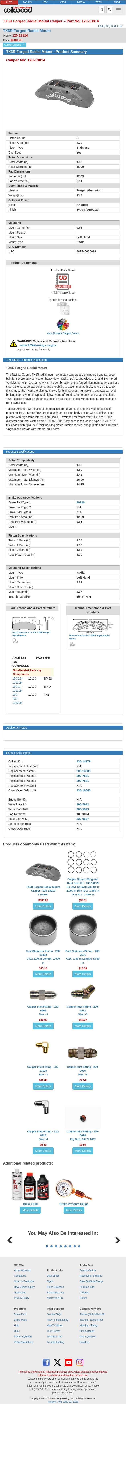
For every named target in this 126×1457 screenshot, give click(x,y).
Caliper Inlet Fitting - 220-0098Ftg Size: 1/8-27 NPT (83, 1135)
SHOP (116, 2)
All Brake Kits (87, 1337)
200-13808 (83, 771)
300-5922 (82, 804)
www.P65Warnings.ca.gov (38, 345)
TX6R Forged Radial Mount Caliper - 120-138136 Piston (43, 890)
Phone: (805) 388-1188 (92, 1364)
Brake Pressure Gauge (74, 1204)
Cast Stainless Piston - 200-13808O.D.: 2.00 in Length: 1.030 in (43, 957)
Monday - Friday (88, 1375)
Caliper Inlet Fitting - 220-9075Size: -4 (83, 1070)
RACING (27, 2)
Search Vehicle (88, 1320)
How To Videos (55, 1375)
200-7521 (82, 775)
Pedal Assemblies (23, 1392)
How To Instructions (57, 1370)
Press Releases (55, 1337)
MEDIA (81, 2)
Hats (16, 1375)
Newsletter (20, 1342)
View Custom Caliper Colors (63, 333)
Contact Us (20, 1325)
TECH (99, 2)
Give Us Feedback (24, 1331)
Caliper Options (12, 44)
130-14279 (83, 761)
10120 (80, 502)
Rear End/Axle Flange (91, 1331)
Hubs (17, 1381)
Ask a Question (88, 1386)
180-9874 (82, 814)
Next (116, 1264)
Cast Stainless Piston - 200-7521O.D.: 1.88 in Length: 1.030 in (82, 957)
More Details (43, 906)
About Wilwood (22, 1320)
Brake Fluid (30, 1204)
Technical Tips (54, 1386)
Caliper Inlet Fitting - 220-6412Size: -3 (83, 1010)
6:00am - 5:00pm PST (91, 1370)
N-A (79, 766)
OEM (63, 2)
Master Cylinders (23, 1386)
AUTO (9, 2)
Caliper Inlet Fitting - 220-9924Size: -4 (43, 1135)
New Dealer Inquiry (24, 1337)
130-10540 (83, 790)
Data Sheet (53, 1325)
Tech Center (53, 1381)
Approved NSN (55, 1348)
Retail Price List (55, 1342)
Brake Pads (20, 1370)
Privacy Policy (21, 1348)
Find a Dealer (87, 1381)
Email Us (84, 1392)
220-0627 (82, 819)
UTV (45, 2)
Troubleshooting (55, 1392)
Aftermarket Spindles (91, 1325)
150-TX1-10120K (17, 698)
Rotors (83, 1348)
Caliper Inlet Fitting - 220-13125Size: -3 (43, 1070)
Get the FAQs (54, 1364)
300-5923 (82, 809)
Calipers (84, 1342)
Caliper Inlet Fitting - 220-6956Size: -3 (43, 1010)
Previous (10, 1264)
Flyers (50, 1331)
